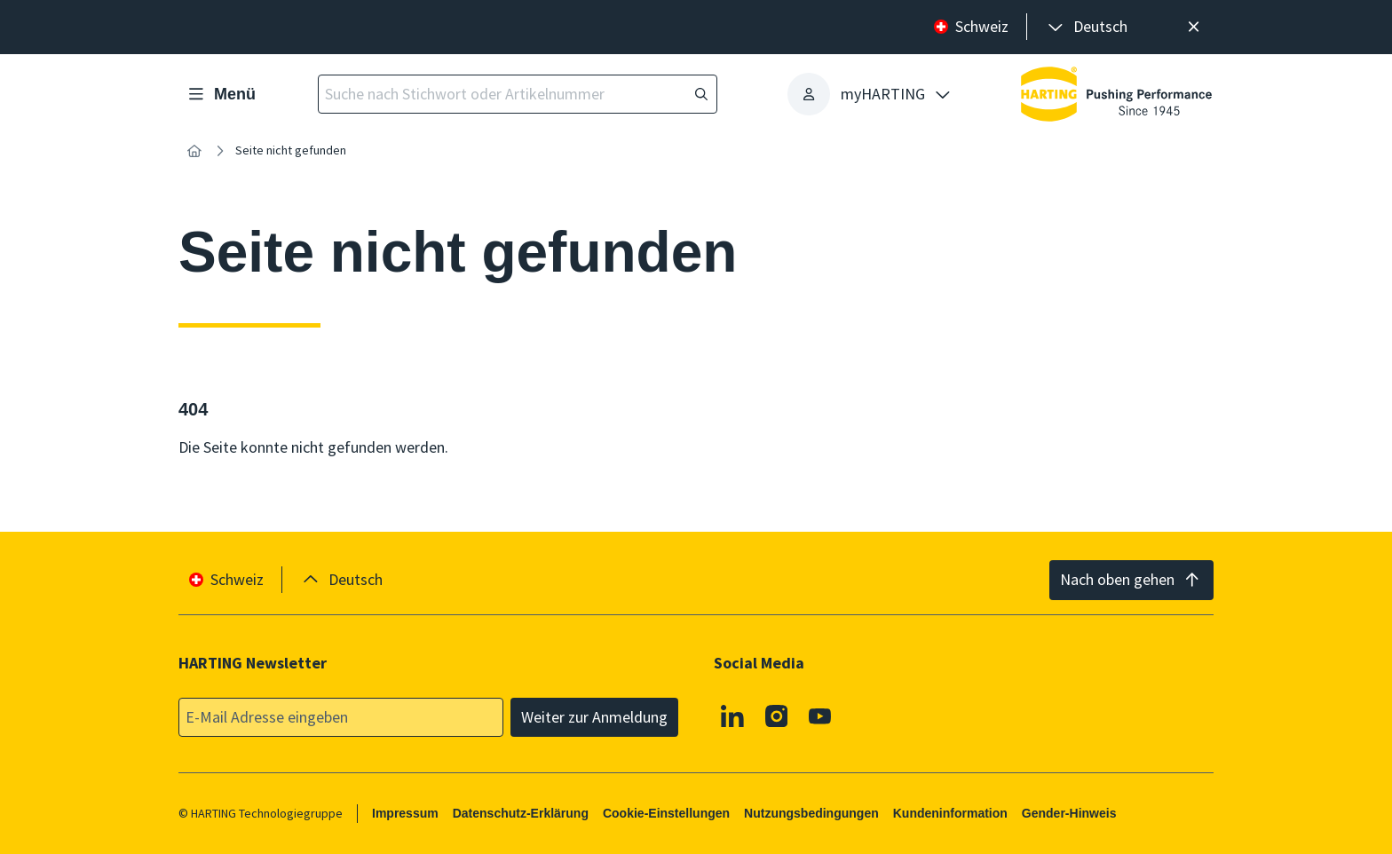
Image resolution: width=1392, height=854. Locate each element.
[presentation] (1086, 27)
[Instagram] (776, 715)
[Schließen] (1194, 27)
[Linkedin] (732, 715)
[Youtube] (820, 715)
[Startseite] (194, 151)
